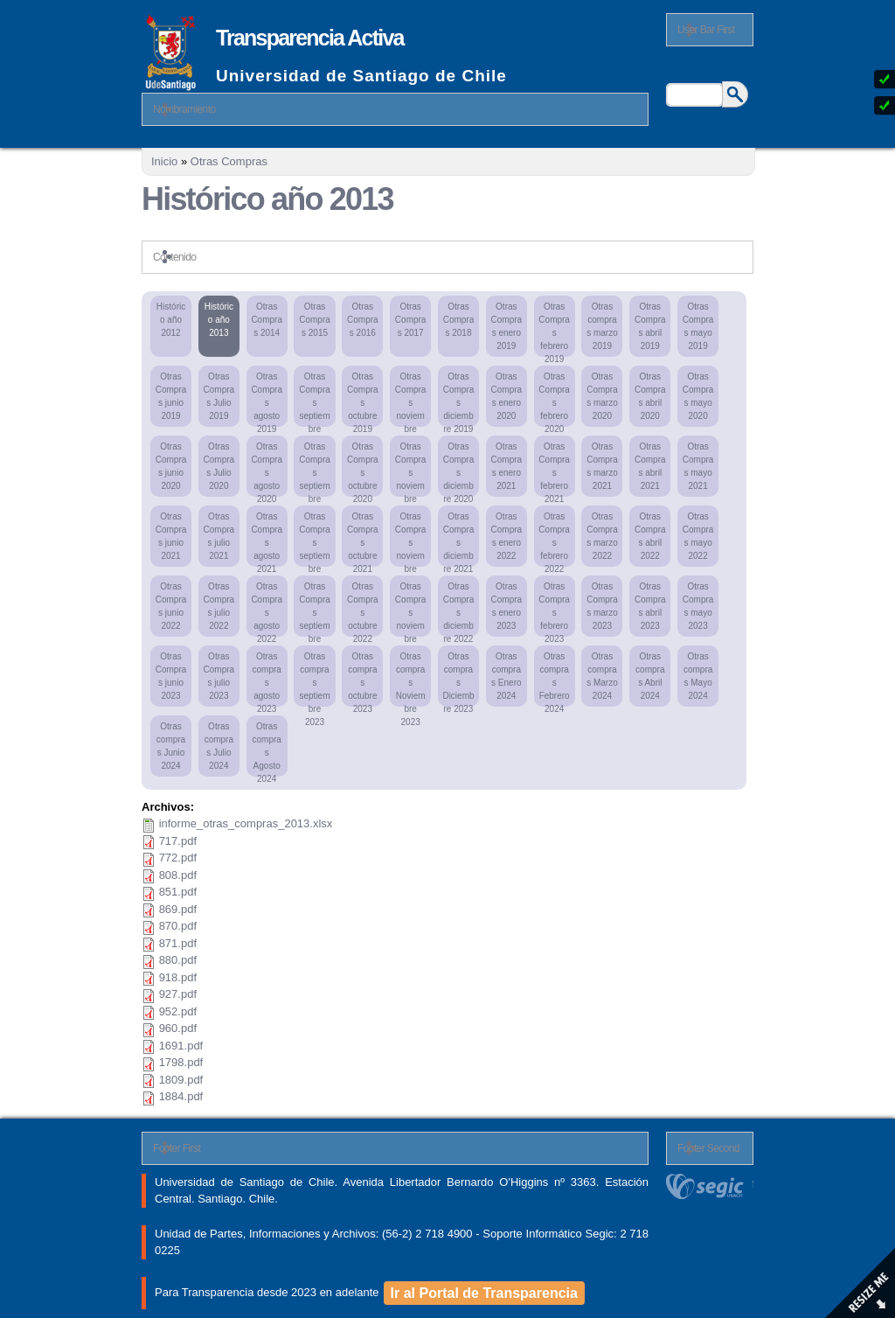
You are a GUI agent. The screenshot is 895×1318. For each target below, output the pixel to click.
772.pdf (178, 857)
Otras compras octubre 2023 (362, 679)
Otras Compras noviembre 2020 (411, 469)
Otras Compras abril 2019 (650, 326)
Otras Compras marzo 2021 (602, 466)
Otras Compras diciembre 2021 (459, 539)
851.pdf (178, 891)
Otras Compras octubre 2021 (362, 539)
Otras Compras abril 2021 (650, 466)
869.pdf (178, 909)
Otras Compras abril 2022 (650, 536)
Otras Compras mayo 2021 (698, 466)
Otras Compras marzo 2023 (602, 606)
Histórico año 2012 (170, 320)
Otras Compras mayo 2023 (698, 606)
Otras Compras (229, 161)
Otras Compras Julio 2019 (219, 396)
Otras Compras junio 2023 (171, 676)
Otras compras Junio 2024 (170, 746)
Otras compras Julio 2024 (219, 746)
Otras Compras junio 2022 (171, 606)
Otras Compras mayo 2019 (698, 326)
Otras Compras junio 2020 (171, 466)
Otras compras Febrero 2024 (554, 679)
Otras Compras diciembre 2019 (459, 399)
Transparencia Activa (310, 37)
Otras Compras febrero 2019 (554, 329)
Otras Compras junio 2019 (171, 396)
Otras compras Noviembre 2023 (411, 679)
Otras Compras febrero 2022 (554, 539)
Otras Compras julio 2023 (219, 676)
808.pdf (178, 875)
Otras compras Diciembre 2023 (458, 679)
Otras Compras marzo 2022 (602, 536)
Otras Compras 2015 (314, 320)
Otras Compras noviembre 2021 (411, 539)
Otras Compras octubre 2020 (362, 469)
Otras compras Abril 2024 (649, 676)
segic (709, 1186)
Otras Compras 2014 (266, 320)
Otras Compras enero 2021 (507, 466)
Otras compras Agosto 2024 (266, 749)
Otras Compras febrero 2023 (554, 609)
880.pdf (178, 959)
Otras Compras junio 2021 (171, 536)
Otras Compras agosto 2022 (266, 609)
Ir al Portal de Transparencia (484, 1293)
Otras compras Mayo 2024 (697, 676)
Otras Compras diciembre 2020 (459, 469)
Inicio (164, 161)
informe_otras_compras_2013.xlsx (246, 823)
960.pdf (178, 1028)
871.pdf (178, 943)
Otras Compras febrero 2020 (554, 399)
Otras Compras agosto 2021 (266, 539)
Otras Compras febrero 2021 (554, 469)
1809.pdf (181, 1079)
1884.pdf (181, 1096)
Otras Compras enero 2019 (507, 326)
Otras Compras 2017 (411, 320)
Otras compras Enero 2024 (506, 676)
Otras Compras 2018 (459, 320)
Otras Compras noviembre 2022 (411, 609)
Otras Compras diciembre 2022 (459, 609)
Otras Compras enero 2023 (507, 606)
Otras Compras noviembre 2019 (411, 399)
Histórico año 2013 (219, 320)
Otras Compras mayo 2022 (698, 536)
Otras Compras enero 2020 (507, 396)
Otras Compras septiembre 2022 (314, 609)
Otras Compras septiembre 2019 (314, 399)
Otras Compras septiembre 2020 (314, 469)
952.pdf (178, 1011)
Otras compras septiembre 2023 (314, 679)
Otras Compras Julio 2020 (219, 466)
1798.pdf (181, 1062)
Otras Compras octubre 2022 (362, 609)
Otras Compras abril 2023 (650, 606)
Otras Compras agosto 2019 (266, 399)
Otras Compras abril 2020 (650, 396)
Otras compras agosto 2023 (266, 679)
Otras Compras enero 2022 (507, 536)
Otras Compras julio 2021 (219, 536)
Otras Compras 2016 (362, 320)
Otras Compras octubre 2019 (362, 399)
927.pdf (178, 994)
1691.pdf (181, 1045)
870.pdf (178, 925)
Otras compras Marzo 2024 (602, 676)
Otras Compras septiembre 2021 (314, 539)
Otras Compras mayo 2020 (698, 396)
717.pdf (178, 840)
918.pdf (178, 977)
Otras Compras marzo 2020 (602, 396)
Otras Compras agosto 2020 (266, 469)
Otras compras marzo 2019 (602, 326)
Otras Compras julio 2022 (219, 606)
